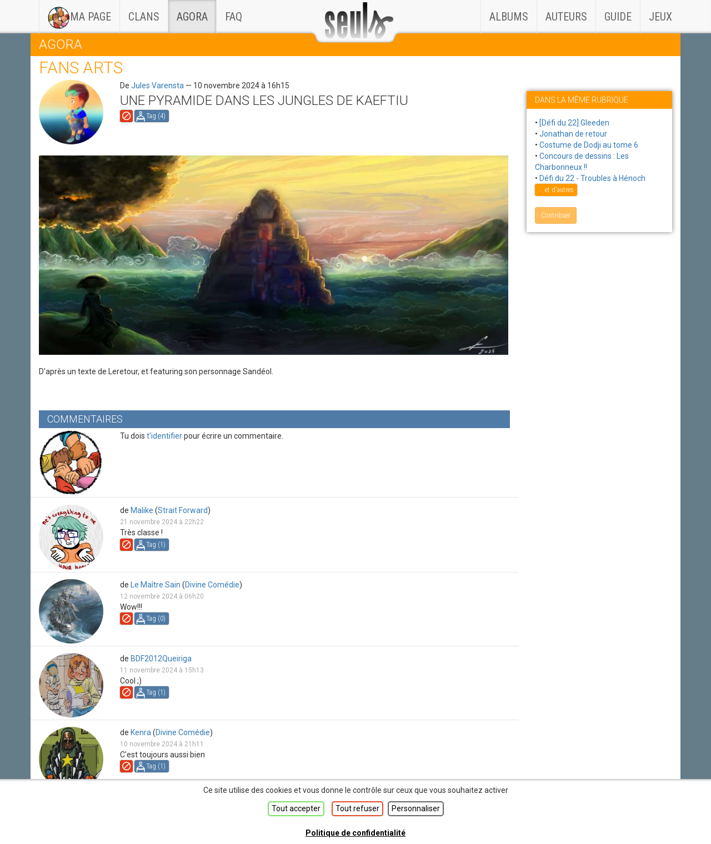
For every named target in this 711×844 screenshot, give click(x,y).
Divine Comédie (212, 584)
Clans (148, 11)
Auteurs (566, 16)
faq (233, 16)
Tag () (156, 116)
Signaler (126, 116)
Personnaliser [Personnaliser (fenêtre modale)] (416, 808)
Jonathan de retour (573, 133)
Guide (618, 16)
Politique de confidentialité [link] (355, 832)
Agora (192, 16)
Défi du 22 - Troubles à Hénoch (592, 178)
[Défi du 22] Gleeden (574, 122)
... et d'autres (556, 190)
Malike (142, 510)
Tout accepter (296, 808)
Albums (508, 16)
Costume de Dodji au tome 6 (588, 144)
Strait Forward (183, 510)
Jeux (660, 16)
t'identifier (164, 435)
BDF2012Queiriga (161, 658)
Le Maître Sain (156, 584)
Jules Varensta (157, 85)
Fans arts (81, 67)
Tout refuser (357, 808)
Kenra (141, 732)
